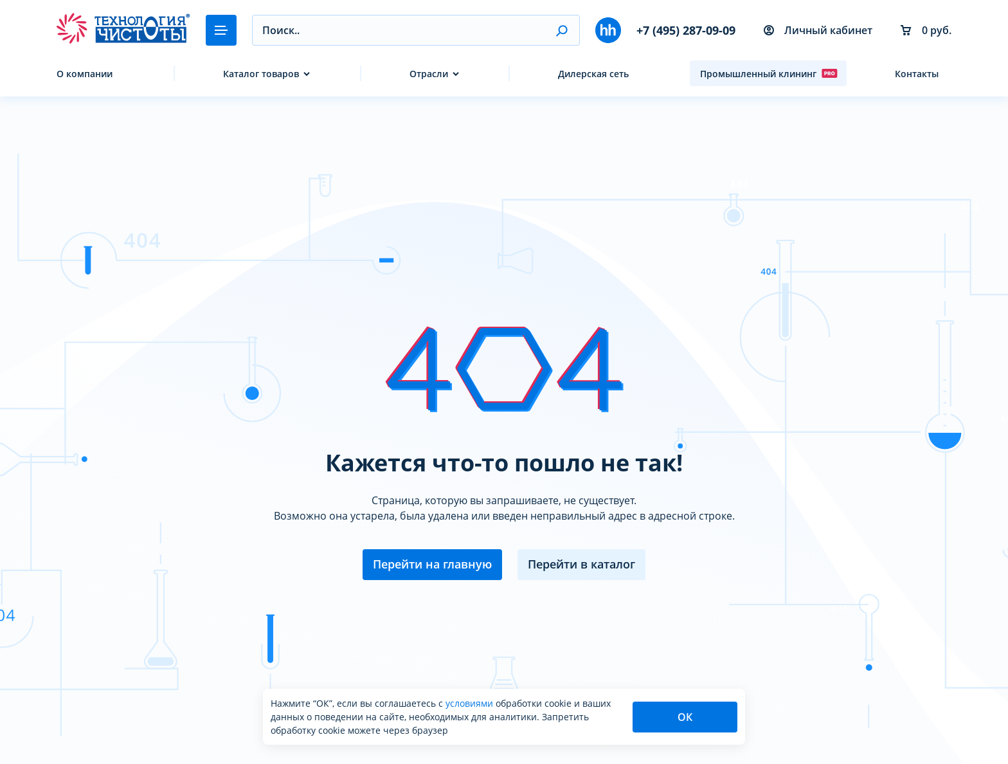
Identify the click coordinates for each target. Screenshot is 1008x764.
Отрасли (429, 74)
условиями (471, 703)
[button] (561, 30)
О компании (85, 74)
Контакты (917, 74)
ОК (685, 717)
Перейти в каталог (581, 564)
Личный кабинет (818, 30)
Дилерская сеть (593, 74)
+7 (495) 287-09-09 (685, 30)
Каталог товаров (261, 74)
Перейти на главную (432, 564)
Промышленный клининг (769, 73)
